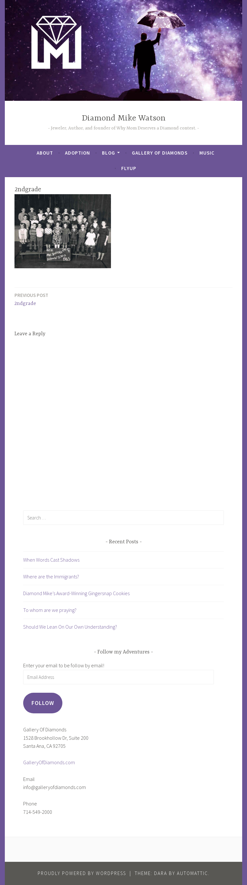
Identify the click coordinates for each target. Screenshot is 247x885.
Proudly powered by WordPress (82, 873)
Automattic (192, 873)
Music (207, 153)
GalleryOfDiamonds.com (49, 762)
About (45, 153)
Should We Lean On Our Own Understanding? (70, 626)
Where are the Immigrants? (51, 576)
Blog (108, 153)
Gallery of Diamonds (160, 153)
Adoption (77, 153)
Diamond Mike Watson (124, 118)
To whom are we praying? (50, 610)
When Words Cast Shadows (51, 560)
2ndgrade (31, 299)
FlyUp (128, 168)
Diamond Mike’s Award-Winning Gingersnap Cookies (76, 593)
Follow (43, 703)
